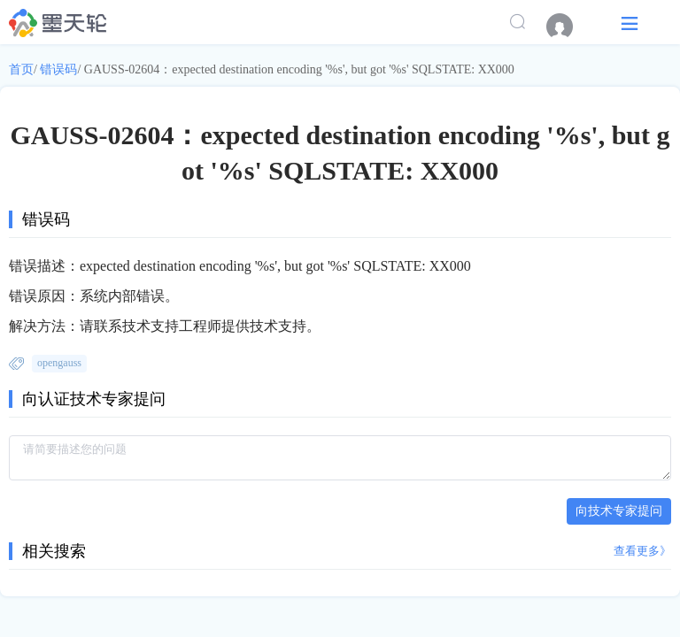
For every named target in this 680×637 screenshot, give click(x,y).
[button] (629, 22)
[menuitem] (568, 26)
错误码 (58, 69)
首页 (21, 69)
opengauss (59, 363)
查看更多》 (642, 550)
